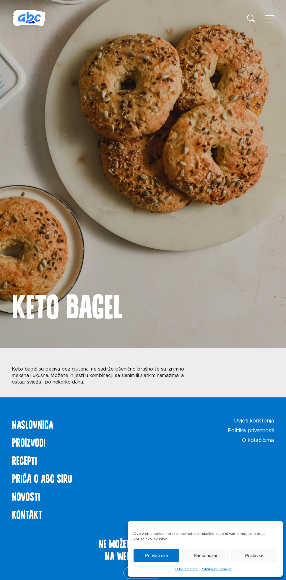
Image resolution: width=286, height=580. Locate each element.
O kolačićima (186, 569)
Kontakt (27, 513)
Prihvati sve (156, 555)
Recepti (24, 459)
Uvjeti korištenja (254, 421)
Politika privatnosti (217, 569)
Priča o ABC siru (42, 477)
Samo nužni (205, 555)
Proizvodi (29, 441)
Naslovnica (32, 423)
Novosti (26, 495)
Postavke (254, 555)
